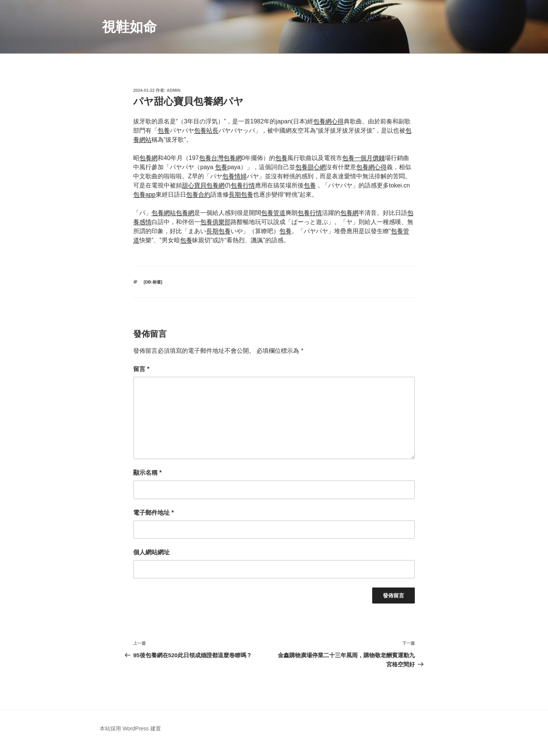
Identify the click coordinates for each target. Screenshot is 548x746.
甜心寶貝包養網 (203, 185)
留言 (141, 369)
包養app (144, 194)
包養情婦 (234, 176)
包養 (164, 130)
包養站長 (206, 130)
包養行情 (243, 185)
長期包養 (241, 194)
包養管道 (273, 213)
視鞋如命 (129, 27)
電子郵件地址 (153, 512)
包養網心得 (328, 121)
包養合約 (198, 194)
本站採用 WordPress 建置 (130, 728)
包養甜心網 (310, 167)
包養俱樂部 (215, 222)
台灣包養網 (226, 158)
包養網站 (163, 213)
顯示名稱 (147, 472)
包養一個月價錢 (363, 158)
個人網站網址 (151, 552)
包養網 (148, 158)
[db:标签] (153, 282)
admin (173, 90)
